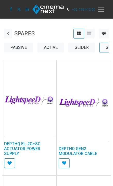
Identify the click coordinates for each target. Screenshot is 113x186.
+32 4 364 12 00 (83, 9)
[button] (9, 163)
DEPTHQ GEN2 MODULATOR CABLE (78, 151)
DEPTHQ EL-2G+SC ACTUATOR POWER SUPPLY (22, 148)
